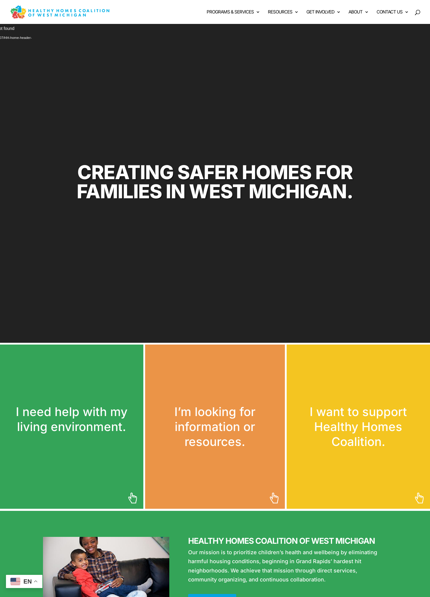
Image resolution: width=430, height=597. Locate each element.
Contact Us (390, 12)
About (355, 12)
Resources (280, 12)
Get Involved (320, 12)
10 (126, 586)
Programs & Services (230, 12)
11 (131, 586)
